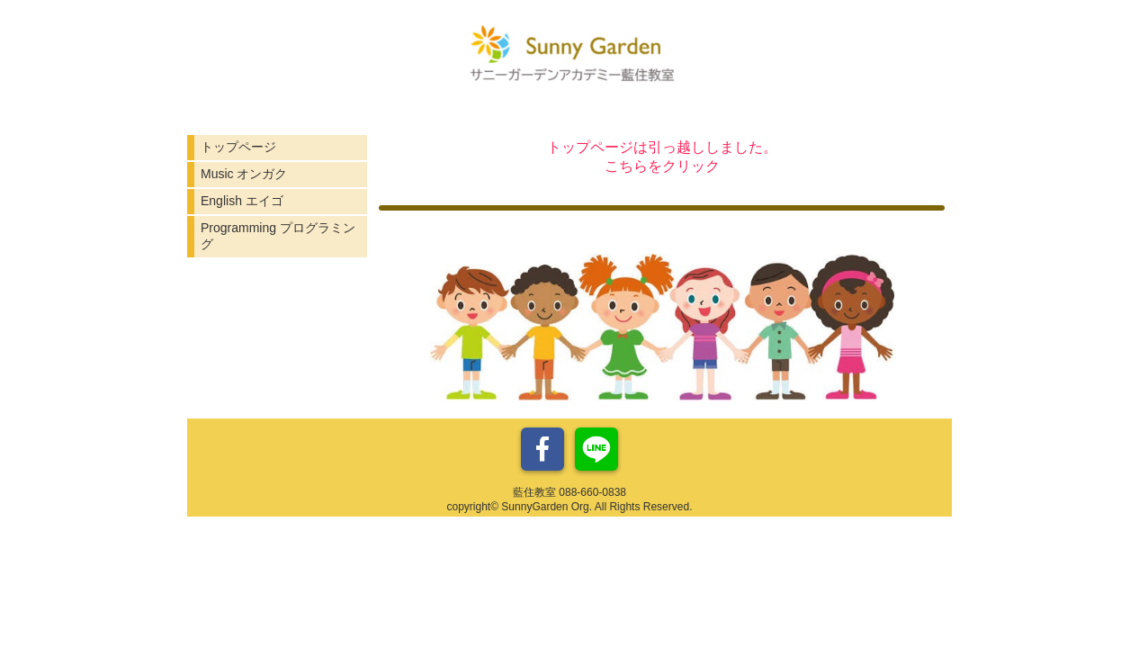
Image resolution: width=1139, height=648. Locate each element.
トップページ (238, 147)
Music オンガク (244, 173)
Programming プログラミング (278, 235)
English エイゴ (242, 201)
